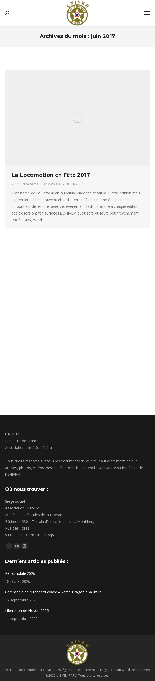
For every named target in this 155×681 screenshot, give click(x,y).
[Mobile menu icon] (147, 13)
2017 (15, 184)
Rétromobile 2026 (20, 573)
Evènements (29, 184)
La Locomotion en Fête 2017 (51, 175)
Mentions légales (59, 670)
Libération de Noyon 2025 (27, 610)
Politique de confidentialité (25, 670)
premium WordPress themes (128, 670)
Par (51, 184)
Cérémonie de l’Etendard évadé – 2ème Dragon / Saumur (53, 592)
